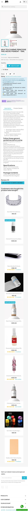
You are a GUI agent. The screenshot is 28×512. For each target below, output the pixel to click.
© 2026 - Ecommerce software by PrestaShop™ (14, 510)
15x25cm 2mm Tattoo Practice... (14, 458)
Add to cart (13, 66)
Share (6, 73)
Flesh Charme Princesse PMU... (14, 321)
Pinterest (14, 73)
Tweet (10, 73)
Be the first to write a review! (13, 76)
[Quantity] (3, 65)
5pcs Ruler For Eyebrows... (14, 211)
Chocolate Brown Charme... (14, 403)
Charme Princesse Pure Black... (14, 239)
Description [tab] (7, 108)
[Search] (14, 6)
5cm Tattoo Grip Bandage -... (14, 430)
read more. (9, 85)
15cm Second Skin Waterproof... (14, 293)
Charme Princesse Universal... (14, 375)
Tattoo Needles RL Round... (14, 266)
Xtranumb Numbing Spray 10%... (14, 348)
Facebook (2, 487)
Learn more (14, 101)
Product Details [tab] (18, 108)
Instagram (6, 487)
